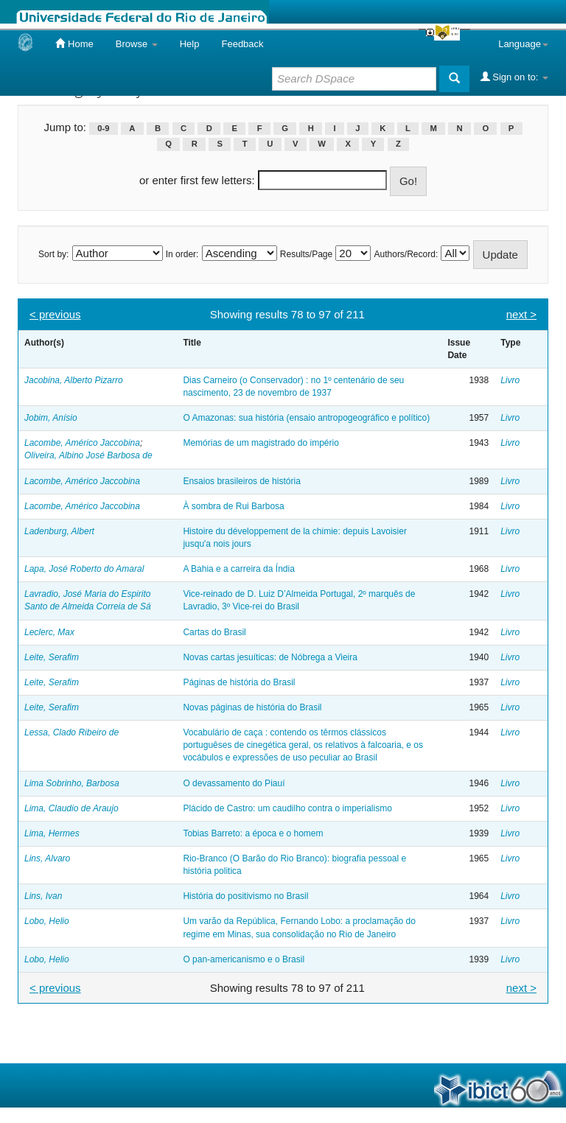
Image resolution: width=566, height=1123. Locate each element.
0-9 (103, 128)
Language (523, 43)
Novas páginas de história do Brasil (252, 707)
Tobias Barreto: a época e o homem (253, 833)
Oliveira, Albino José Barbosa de (88, 455)
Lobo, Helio (46, 921)
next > (521, 314)
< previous (55, 314)
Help (190, 43)
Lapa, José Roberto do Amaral (84, 569)
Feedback (242, 43)
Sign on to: (514, 77)
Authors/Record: (406, 254)
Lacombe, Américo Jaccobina (82, 443)
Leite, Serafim (51, 657)
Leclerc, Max (49, 632)
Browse (137, 43)
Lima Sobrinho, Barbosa (71, 783)
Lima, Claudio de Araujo (71, 808)
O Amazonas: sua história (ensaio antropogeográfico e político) (306, 418)
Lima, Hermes (52, 833)
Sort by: (53, 254)
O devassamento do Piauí (233, 783)
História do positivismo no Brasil (245, 896)
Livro (510, 380)
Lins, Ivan (43, 896)
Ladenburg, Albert (59, 531)
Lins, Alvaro (47, 858)
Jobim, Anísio (50, 418)
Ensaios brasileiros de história (241, 481)
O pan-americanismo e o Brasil (243, 959)
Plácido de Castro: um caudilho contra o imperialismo (287, 808)
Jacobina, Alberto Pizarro (73, 380)
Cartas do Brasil (214, 632)
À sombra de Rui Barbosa (233, 506)
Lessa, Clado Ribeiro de (71, 732)
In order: (182, 254)
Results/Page (306, 254)
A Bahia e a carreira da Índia (238, 569)
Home (74, 43)
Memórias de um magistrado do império (260, 443)
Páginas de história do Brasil (239, 682)
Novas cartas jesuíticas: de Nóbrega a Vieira (270, 657)
